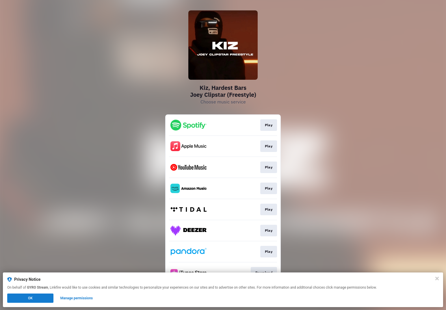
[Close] (437, 278)
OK (30, 298)
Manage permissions (76, 298)
